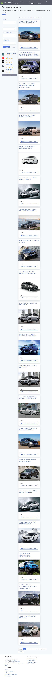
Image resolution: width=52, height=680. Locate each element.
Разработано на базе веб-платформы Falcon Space (14, 665)
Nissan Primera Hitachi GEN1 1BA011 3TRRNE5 (28, 178)
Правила (8, 672)
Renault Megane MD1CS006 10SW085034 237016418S (27, 210)
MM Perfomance (9, 60)
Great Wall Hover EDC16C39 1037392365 (28, 304)
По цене (41, 18)
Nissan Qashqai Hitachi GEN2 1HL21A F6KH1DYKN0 (28, 429)
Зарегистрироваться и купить (29, 47)
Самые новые (22, 18)
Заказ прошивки (15, 2)
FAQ (47, 2)
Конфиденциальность (11, 674)
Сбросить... (13, 47)
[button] (50, 2)
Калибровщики (24, 2)
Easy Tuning (7, 3)
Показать (6, 47)
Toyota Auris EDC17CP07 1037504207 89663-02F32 (27, 335)
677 (45, 649)
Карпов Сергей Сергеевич (9, 65)
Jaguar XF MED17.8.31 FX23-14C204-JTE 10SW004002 (28, 398)
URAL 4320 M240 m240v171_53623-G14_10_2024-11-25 (25, 555)
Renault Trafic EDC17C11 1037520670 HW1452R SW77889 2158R (27, 85)
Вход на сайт (31, 664)
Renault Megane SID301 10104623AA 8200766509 (27, 272)
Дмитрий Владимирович (11, 53)
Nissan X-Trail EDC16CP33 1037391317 (27, 617)
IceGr (7, 57)
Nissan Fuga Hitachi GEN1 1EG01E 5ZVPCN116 (27, 147)
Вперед (21, 651)
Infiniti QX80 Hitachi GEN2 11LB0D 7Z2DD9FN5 (27, 116)
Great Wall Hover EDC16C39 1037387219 (28, 366)
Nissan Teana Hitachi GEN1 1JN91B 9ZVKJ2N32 (27, 523)
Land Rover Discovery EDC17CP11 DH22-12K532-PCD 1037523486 (28, 586)
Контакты (8, 676)
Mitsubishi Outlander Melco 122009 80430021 (27, 460)
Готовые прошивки (31, 2)
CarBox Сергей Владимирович (9, 70)
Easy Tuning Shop (16, 661)
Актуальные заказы (40, 2)
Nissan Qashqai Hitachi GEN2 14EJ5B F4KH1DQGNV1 (28, 22)
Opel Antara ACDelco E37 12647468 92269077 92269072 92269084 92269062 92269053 (29, 54)
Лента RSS (9, 75)
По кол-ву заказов (32, 18)
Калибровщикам (10, 671)
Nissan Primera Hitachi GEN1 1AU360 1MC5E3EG (28, 491)
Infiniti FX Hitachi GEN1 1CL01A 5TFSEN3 (29, 241)
